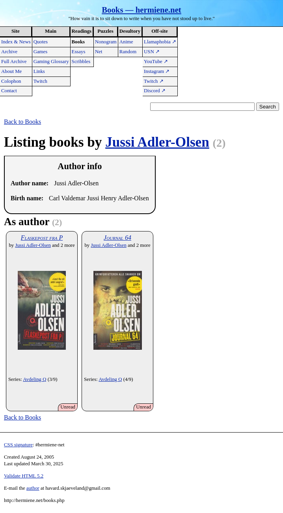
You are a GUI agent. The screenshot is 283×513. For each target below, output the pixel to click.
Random (127, 51)
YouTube (156, 61)
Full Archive (13, 61)
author (32, 488)
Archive (9, 51)
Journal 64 (117, 237)
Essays (79, 51)
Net (98, 51)
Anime (126, 42)
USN (152, 51)
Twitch (40, 81)
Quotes (41, 42)
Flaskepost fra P (42, 237)
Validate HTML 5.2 (23, 476)
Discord (155, 90)
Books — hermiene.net (141, 9)
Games (41, 51)
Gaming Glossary (51, 61)
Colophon (11, 81)
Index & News (16, 42)
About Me (11, 71)
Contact (9, 90)
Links (39, 71)
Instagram (156, 71)
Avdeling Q (34, 379)
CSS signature (18, 445)
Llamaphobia (160, 42)
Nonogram (106, 42)
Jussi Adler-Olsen (157, 142)
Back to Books (22, 121)
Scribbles (81, 61)
